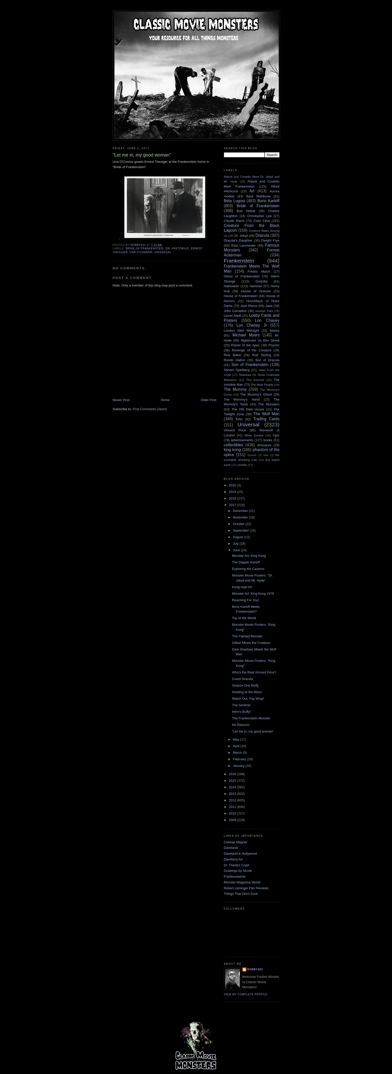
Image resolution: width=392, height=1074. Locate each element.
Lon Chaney (267, 320)
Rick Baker (232, 355)
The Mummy (235, 389)
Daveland (231, 848)
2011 (233, 807)
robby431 (255, 969)
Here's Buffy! (241, 712)
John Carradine (235, 311)
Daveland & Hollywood (240, 853)
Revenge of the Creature (251, 350)
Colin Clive (261, 221)
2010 (233, 813)
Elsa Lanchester (244, 245)
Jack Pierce (248, 306)
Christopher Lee (259, 216)
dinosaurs (264, 445)
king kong (232, 450)
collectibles (233, 445)
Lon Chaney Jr (252, 325)
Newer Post (121, 400)
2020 (233, 485)
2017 (233, 505)
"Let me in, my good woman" (253, 731)
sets (265, 455)
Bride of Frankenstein (145, 248)
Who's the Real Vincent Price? (254, 672)
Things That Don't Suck (241, 894)
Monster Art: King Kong (249, 556)
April (236, 746)
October (239, 524)
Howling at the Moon (247, 692)
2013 (233, 794)
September (241, 530)
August (238, 537)
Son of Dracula (267, 360)
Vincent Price (235, 430)
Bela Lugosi (234, 201)
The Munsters (268, 404)
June (237, 550)
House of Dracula (255, 291)
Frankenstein (239, 261)
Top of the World (244, 618)
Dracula (262, 235)
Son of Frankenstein (249, 364)
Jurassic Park (264, 310)
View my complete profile (246, 994)
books (268, 440)
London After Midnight (241, 330)
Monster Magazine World (242, 882)
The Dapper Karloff (246, 562)
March (238, 752)
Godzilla (261, 281)
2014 (233, 787)
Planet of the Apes (245, 345)
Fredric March (259, 271)
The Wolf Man (266, 414)
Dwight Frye (270, 240)
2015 (233, 780)
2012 (233, 800)
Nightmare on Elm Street (260, 340)
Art (252, 191)
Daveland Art (233, 859)
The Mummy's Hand (242, 399)
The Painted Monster (247, 636)
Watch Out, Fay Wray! (248, 698)
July (236, 543)
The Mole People (262, 384)
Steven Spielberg (237, 370)
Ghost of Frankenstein (242, 276)
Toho (239, 419)
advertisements (242, 440)
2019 (233, 492)
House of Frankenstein (241, 296)
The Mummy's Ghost (256, 394)
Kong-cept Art (242, 587)
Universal (162, 252)
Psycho (274, 345)
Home (165, 400)
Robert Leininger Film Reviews (246, 888)
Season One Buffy (245, 685)
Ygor (275, 435)
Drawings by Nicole (238, 871)
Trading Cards (266, 419)
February (240, 759)
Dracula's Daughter (238, 240)
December (241, 511)
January (239, 766)
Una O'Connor (141, 252)
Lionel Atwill (232, 316)
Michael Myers (246, 335)
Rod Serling (261, 355)
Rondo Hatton (234, 360)
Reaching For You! (245, 600)
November (241, 517)
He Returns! (240, 725)
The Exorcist (255, 379)
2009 (233, 820)
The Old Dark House (248, 409)
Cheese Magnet (235, 842)
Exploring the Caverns (248, 569)
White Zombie (254, 435)
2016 (233, 774)
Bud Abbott (246, 211)
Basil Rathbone (258, 196)
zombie (242, 464)
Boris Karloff (269, 201)
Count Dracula (242, 679)
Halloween (231, 286)
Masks (275, 330)
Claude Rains (234, 221)
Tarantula (245, 374)
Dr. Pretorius (177, 248)
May (236, 739)
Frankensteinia (234, 876)
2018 (233, 498)
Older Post (208, 400)
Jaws (269, 306)
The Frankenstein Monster (251, 718)
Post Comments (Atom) (150, 409)
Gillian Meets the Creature (251, 643)
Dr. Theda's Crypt (236, 865)
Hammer (255, 286)
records (252, 455)
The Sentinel (241, 705)
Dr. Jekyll (241, 236)
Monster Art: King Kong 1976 (253, 593)
